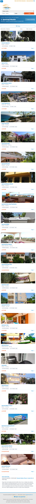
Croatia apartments (20, 500)
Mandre (22, 478)
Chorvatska (31, 499)
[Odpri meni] (1, 1)
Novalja (18, 478)
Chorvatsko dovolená (24, 499)
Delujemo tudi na (6, 499)
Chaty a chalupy (26, 500)
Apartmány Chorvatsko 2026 (11, 500)
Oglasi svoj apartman (19, 496)
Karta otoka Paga (5, 476)
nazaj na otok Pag (30, 19)
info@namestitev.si (29, 494)
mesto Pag (30, 478)
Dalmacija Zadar (8, 17)
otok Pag (13, 17)
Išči (29, 13)
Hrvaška (2, 17)
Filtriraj (18, 26)
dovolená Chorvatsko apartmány (14, 499)
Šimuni (25, 478)
